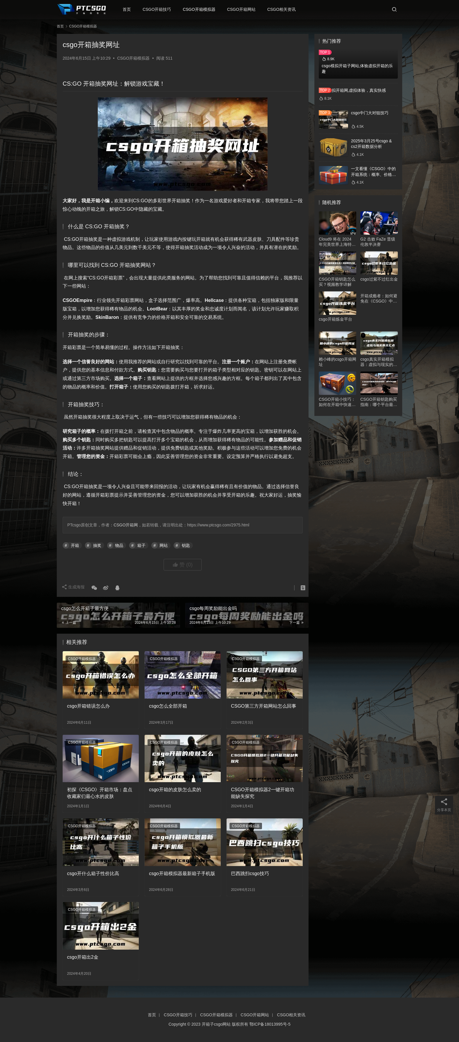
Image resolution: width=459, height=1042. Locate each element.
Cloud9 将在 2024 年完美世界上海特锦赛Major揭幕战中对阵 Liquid (337, 242)
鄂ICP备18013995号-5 (269, 1024)
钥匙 (186, 545)
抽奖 (97, 545)
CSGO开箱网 (126, 525)
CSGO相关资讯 (284, 9)
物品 (119, 545)
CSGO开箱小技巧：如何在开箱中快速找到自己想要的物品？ (337, 402)
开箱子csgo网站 (216, 1024)
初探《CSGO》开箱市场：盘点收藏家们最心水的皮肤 (99, 793)
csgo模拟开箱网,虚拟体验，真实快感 (352, 90)
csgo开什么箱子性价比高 (93, 873)
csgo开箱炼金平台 (335, 319)
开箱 (75, 545)
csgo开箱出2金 (82, 957)
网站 (164, 545)
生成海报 (74, 588)
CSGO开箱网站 (244, 9)
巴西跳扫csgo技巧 (250, 873)
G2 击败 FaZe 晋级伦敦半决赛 (377, 242)
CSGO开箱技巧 (159, 9)
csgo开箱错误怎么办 (88, 706)
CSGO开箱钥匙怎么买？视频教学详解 (337, 282)
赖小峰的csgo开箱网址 (337, 362)
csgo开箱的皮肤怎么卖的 (175, 789)
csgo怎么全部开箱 (168, 706)
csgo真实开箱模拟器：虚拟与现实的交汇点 (378, 362)
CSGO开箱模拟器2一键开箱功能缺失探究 (262, 793)
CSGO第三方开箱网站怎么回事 (263, 706)
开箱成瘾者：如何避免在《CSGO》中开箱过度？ (378, 298)
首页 (130, 9)
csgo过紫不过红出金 (379, 279)
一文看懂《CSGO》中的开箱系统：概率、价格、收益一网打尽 (373, 174)
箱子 (141, 545)
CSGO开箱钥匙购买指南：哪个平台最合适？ (378, 402)
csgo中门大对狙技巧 (369, 112)
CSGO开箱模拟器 (202, 9)
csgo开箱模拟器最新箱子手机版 (182, 873)
